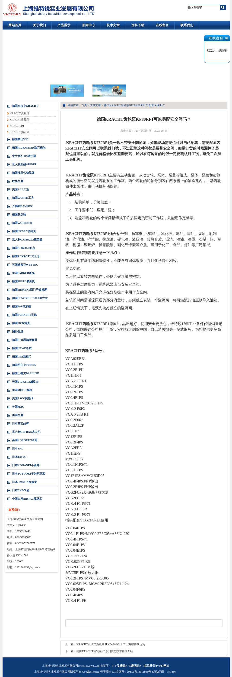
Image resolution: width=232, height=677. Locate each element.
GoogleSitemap (90, 671)
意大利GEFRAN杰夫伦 (26, 431)
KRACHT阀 (17, 125)
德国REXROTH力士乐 (26, 256)
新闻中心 (88, 25)
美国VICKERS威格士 (25, 381)
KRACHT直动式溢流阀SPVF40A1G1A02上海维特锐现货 (110, 644)
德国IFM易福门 (21, 356)
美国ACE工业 (20, 189)
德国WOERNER (22, 223)
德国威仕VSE (20, 139)
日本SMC (18, 448)
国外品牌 (17, 331)
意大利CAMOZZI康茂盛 (27, 239)
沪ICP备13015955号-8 (140, 671)
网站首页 (14, 25)
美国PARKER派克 (23, 273)
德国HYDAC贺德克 (24, 231)
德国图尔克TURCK (24, 365)
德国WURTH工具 (23, 197)
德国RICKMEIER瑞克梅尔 (28, 147)
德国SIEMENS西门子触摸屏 (29, 289)
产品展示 (63, 25)
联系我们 (186, 25)
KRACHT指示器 (19, 132)
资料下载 (137, 25)
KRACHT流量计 (19, 113)
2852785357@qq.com (27, 567)
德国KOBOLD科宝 (23, 248)
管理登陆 (105, 671)
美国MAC (18, 406)
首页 (84, 105)
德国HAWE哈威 (22, 348)
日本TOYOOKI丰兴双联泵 (28, 473)
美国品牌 (17, 415)
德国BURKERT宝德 (24, 314)
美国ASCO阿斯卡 (23, 398)
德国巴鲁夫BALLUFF (25, 373)
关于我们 (39, 25)
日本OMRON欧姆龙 (24, 482)
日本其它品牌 (20, 423)
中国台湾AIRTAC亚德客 (27, 498)
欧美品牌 (17, 181)
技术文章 (113, 25)
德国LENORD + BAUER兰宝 (30, 298)
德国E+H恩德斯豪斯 (24, 340)
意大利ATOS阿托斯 (24, 156)
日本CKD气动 (20, 490)
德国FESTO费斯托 (23, 281)
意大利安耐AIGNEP (24, 164)
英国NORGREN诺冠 (24, 440)
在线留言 (162, 25)
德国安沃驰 (19, 214)
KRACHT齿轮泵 (19, 119)
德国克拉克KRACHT (25, 105)
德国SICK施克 (21, 323)
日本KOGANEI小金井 (25, 465)
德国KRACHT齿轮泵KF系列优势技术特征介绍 (104, 651)
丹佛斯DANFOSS (22, 206)
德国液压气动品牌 (23, 172)
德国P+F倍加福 (21, 306)
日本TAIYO (19, 457)
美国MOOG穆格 (22, 390)
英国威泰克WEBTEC (25, 264)
